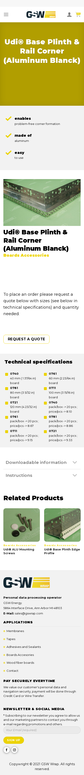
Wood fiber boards (20, 662)
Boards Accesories (20, 655)
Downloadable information (43, 463)
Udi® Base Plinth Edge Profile (62, 551)
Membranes (15, 631)
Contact (12, 670)
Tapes (10, 639)
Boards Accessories (26, 255)
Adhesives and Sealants (23, 647)
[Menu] (6, 14)
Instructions (43, 475)
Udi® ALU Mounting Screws (18, 551)
